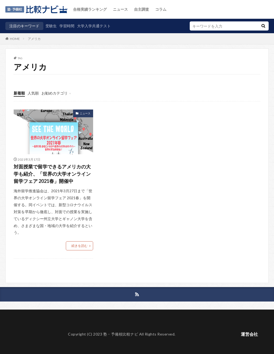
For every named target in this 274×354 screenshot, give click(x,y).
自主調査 (141, 9)
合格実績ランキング (90, 9)
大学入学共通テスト (94, 26)
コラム (160, 9)
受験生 (51, 26)
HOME (15, 38)
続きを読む (79, 246)
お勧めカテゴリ (54, 93)
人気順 (33, 93)
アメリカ (34, 39)
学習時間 (66, 26)
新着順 (19, 93)
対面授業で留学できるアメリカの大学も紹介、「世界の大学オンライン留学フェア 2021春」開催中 (52, 174)
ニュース (120, 9)
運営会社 (249, 334)
